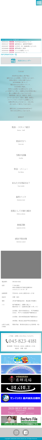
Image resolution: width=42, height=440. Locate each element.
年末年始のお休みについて (23, 42)
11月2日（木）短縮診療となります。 (26, 46)
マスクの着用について (22, 50)
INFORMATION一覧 (9, 54)
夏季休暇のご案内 (20, 48)
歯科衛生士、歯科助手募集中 (23, 44)
